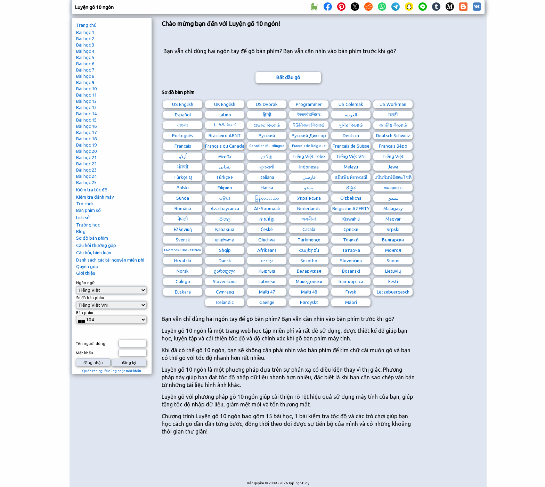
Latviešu (267, 281)
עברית (267, 260)
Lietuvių (393, 271)
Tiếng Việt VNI (351, 156)
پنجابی (225, 166)
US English (182, 104)
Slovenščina (225, 281)
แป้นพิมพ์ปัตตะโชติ (393, 177)
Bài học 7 (85, 69)
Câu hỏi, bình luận (93, 252)
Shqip (225, 250)
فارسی (309, 177)
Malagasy (392, 208)
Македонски (309, 281)
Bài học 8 (85, 76)
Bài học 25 (86, 182)
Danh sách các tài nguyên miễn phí (110, 259)
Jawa (393, 166)
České (267, 229)
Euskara (183, 291)
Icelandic (225, 302)
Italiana (267, 177)
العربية (351, 114)
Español (183, 114)
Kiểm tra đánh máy (95, 197)
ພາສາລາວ (224, 239)
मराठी (393, 114)
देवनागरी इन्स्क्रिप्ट (308, 114)
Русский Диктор (309, 135)
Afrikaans (267, 250)
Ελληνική (183, 229)
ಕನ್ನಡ (351, 187)
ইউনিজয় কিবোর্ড (309, 125)
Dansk (225, 260)
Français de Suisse (351, 145)
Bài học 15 (86, 119)
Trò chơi (84, 203)
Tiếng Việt (393, 156)
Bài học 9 (85, 82)
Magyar (393, 218)
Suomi (393, 260)
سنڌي (393, 198)
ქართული (225, 271)
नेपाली (183, 218)
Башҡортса (351, 281)
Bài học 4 (85, 51)
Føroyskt (309, 302)
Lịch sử (83, 217)
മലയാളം (393, 187)
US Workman (393, 104)
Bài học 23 (86, 169)
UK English (224, 104)
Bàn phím (84, 313)
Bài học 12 (86, 101)
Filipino (225, 187)
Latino (225, 114)
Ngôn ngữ (85, 283)
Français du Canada (224, 145)
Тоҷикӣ (351, 239)
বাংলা (182, 125)
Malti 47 (267, 291)
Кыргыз (267, 271)
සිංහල (224, 218)
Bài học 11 (86, 94)
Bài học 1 (85, 32)
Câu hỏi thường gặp (96, 245)
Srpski (393, 229)
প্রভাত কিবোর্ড (267, 125)
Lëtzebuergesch (393, 291)
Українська (309, 198)
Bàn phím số (88, 210)
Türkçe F (225, 177)
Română (182, 208)
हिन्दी (267, 114)
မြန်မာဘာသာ (267, 198)
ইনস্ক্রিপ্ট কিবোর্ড (225, 125)
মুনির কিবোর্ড (351, 125)
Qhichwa (267, 239)
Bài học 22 (86, 163)
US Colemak (351, 104)
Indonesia (309, 166)
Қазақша (224, 229)
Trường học (88, 224)
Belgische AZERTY (350, 208)
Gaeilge (267, 302)
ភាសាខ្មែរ (267, 218)
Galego (183, 281)
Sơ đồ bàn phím (92, 238)
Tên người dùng (90, 343)
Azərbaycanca (225, 208)
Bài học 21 (86, 157)
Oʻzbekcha (350, 198)
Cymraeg (225, 291)
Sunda (182, 198)
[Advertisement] (288, 461)
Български (393, 239)
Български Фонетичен (182, 250)
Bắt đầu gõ (288, 77)
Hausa (267, 187)
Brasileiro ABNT (225, 135)
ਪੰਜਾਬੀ (182, 166)
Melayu (351, 166)
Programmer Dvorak (309, 105)
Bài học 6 (85, 63)
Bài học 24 (86, 176)
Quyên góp (87, 266)
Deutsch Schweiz (393, 135)
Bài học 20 (86, 151)
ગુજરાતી (267, 166)
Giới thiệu (85, 273)
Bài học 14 (86, 113)
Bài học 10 (86, 88)
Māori (351, 302)
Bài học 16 (86, 126)
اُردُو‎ (183, 156)
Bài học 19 (86, 144)
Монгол (393, 250)
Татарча (351, 250)
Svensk (183, 239)
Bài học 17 (86, 132)
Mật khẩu (84, 353)
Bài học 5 (85, 57)
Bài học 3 (85, 44)
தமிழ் (266, 156)
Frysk (350, 291)
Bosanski (351, 271)
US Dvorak (267, 104)
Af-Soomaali (267, 208)
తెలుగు (224, 156)
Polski (183, 187)
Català (308, 229)
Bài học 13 (86, 107)
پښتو (309, 187)
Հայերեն (309, 250)
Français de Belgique (309, 146)
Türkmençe (309, 239)
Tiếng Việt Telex (309, 156)
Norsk (183, 271)
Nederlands (308, 208)
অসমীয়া (308, 218)
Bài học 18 (86, 138)
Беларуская (309, 271)
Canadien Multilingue (266, 146)
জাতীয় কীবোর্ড (393, 125)
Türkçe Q (182, 177)
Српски (350, 229)
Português (182, 135)
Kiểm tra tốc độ (91, 189)
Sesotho (308, 260)
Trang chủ (86, 25)
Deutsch (351, 135)
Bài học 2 (85, 38)
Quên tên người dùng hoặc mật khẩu (111, 371)
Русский (267, 135)
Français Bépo (393, 145)
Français (182, 145)
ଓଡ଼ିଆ (224, 198)
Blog (81, 231)
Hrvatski (182, 260)
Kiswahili (351, 218)
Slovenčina (351, 260)
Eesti (393, 281)
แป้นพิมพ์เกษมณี (351, 177)
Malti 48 (309, 291)
